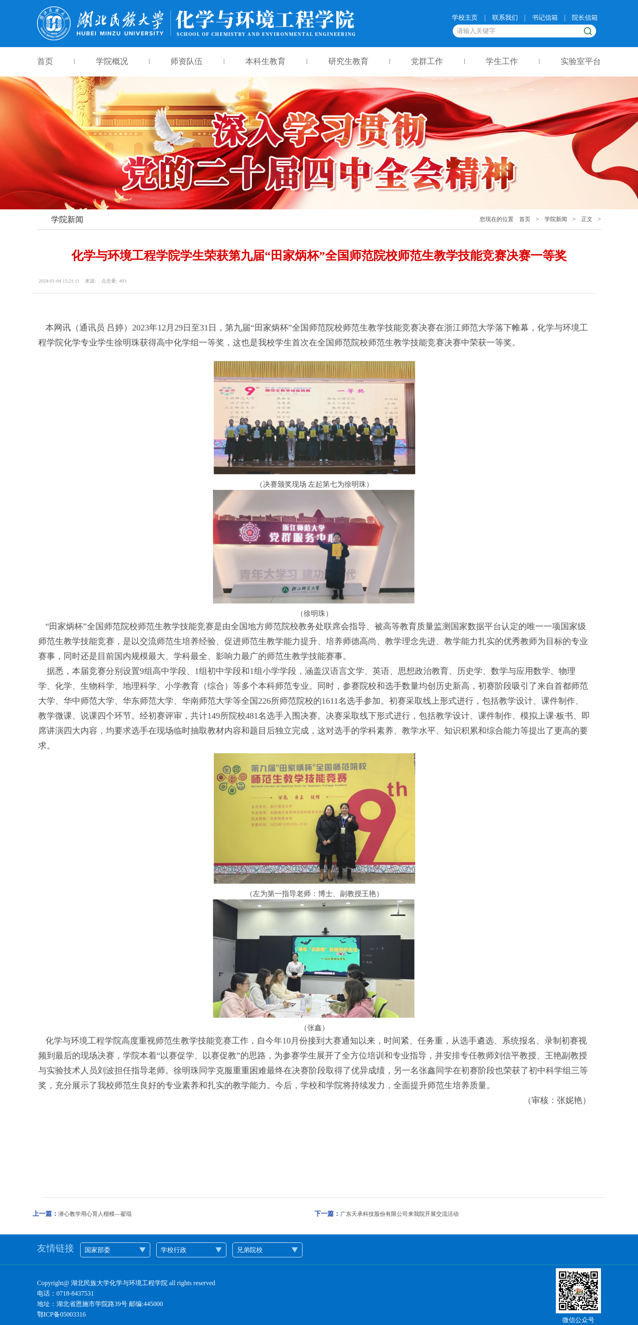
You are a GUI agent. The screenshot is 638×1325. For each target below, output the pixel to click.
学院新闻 (556, 219)
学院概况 (112, 61)
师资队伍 (187, 61)
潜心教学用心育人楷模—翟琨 (66, 1185)
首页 (45, 61)
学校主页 (465, 17)
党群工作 (427, 61)
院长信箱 (585, 17)
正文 (586, 219)
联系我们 (505, 17)
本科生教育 (265, 61)
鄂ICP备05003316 (61, 1314)
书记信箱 (545, 17)
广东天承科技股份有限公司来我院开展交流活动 (371, 1185)
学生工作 (502, 61)
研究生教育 (348, 61)
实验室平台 (581, 61)
